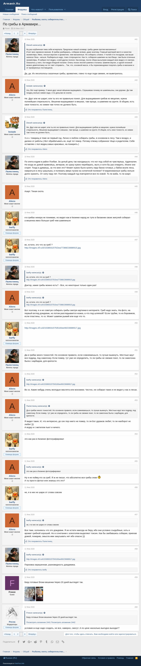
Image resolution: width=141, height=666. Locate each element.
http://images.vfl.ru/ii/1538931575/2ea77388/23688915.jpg (54, 250)
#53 (135, 403)
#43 (135, 117)
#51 (135, 353)
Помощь (120, 658)
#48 (135, 270)
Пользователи (56, 9)
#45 (135, 189)
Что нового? (37, 9)
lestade (13, 132)
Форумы (22, 9)
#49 (135, 295)
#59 (135, 580)
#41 (135, 39)
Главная (9, 9)
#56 (135, 490)
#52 (135, 377)
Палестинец (13, 54)
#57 (135, 518)
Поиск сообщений (29, 14)
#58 (135, 552)
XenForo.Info (19, 663)
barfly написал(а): (35, 276)
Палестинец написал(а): (38, 409)
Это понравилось (41, 110)
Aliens (13, 95)
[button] (45, 9)
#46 (135, 216)
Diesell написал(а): (35, 45)
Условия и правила (106, 658)
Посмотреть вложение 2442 (64, 625)
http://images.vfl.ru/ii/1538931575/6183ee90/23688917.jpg (54, 331)
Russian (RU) (10, 658)
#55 (135, 464)
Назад (7, 33)
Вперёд (32, 33)
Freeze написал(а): (35, 616)
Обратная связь (89, 658)
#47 (135, 243)
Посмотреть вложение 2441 (39, 625)
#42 (135, 80)
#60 (135, 610)
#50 (135, 326)
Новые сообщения (11, 14)
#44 (135, 157)
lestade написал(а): (35, 86)
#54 (135, 437)
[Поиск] (132, 9)
